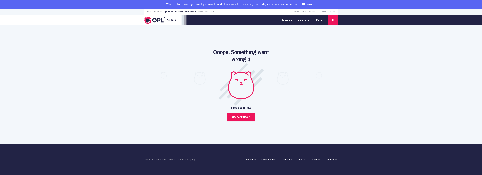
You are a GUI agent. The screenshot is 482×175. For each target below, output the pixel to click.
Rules (332, 11)
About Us (313, 11)
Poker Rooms (300, 11)
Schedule (287, 20)
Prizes (323, 11)
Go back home (241, 117)
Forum (319, 20)
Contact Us (332, 159)
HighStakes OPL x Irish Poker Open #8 (180, 11)
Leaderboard (304, 20)
